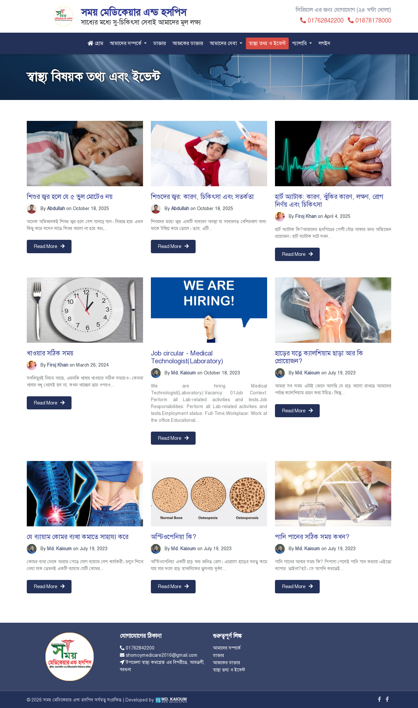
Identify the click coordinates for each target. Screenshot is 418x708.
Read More (49, 246)
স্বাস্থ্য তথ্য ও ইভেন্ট (267, 43)
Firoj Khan (305, 216)
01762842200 (326, 21)
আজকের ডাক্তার (187, 43)
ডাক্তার (159, 43)
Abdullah (56, 208)
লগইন (324, 43)
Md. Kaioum (183, 372)
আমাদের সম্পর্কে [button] (126, 43)
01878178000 (373, 21)
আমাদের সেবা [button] (224, 43)
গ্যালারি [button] (300, 43)
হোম (95, 43)
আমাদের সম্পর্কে (227, 648)
